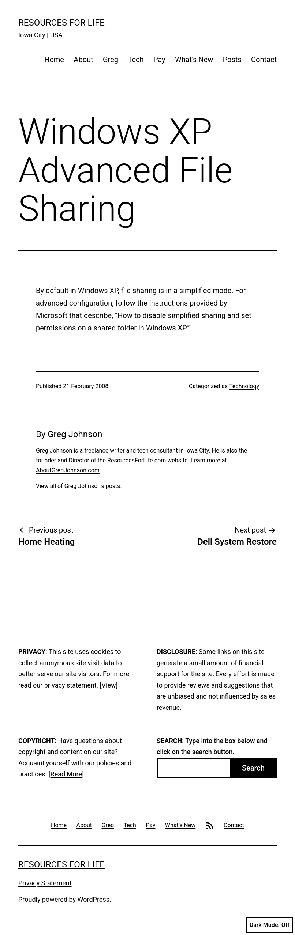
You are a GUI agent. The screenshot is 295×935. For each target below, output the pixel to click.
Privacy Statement (45, 883)
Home (54, 59)
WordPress (93, 899)
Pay (159, 59)
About (83, 59)
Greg (110, 59)
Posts (232, 59)
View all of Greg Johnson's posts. (79, 485)
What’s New (194, 59)
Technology (244, 386)
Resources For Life (61, 23)
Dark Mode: (270, 925)
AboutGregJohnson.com (68, 470)
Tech (135, 59)
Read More (66, 774)
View (109, 685)
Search (253, 768)
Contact (264, 59)
